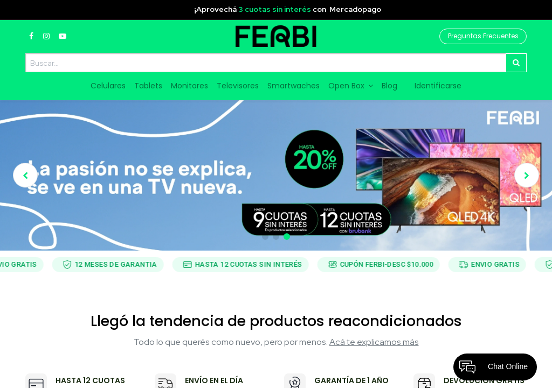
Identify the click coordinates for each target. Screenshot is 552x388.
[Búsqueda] (516, 62)
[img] (35, 175)
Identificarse (438, 85)
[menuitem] (108, 86)
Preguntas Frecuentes (483, 35)
